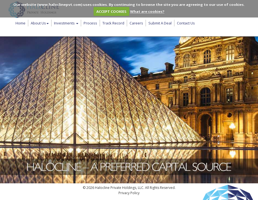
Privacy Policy (129, 193)
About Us (40, 23)
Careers (136, 23)
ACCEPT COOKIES (111, 11)
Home (20, 23)
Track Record (113, 23)
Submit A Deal (160, 23)
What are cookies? (147, 11)
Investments (66, 23)
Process (90, 23)
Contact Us (186, 23)
